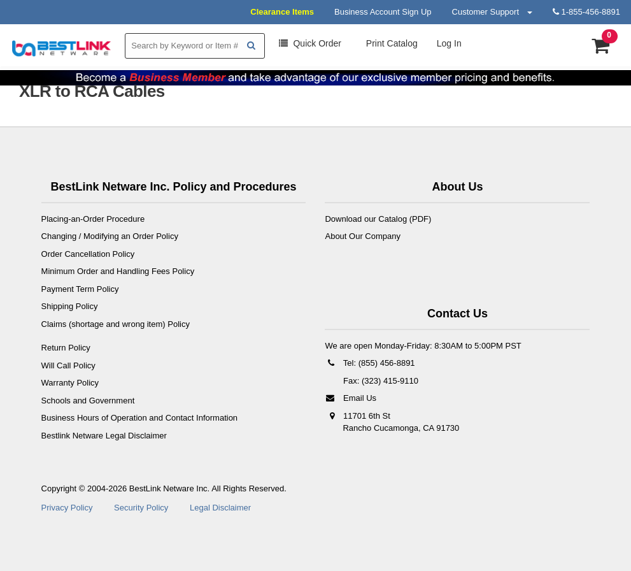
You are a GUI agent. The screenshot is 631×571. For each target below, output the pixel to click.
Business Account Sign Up (382, 12)
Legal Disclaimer (220, 507)
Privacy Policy (67, 507)
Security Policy (141, 507)
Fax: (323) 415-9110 (379, 381)
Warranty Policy (70, 382)
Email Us (350, 398)
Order (310, 43)
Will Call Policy (68, 365)
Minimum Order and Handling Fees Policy (118, 271)
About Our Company (363, 236)
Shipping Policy (69, 306)
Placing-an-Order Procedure (93, 219)
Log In (449, 43)
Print (391, 43)
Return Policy (65, 347)
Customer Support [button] (492, 12)
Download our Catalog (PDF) (378, 219)
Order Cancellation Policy (88, 254)
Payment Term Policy (80, 289)
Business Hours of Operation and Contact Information (139, 418)
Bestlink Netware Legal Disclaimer (104, 435)
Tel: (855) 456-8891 (370, 363)
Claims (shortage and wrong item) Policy (115, 324)
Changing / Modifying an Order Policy (109, 236)
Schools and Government (88, 400)
